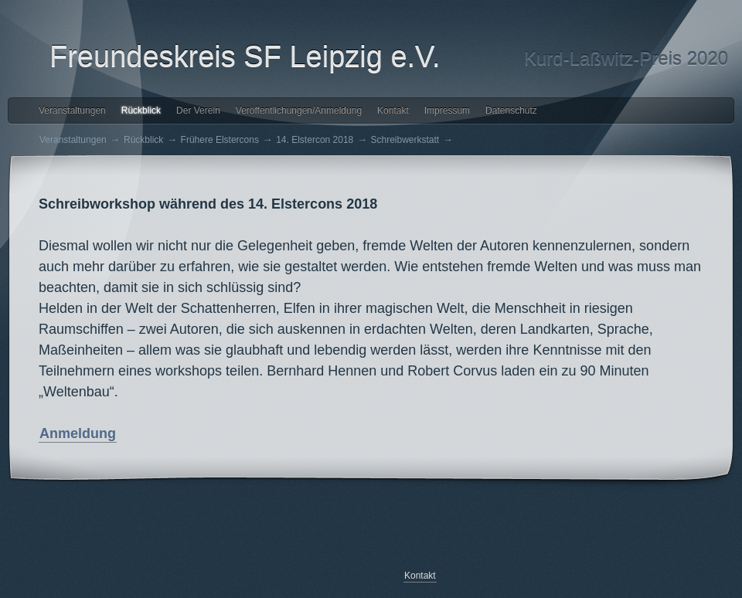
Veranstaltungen (72, 110)
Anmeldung (77, 433)
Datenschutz (511, 110)
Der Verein (198, 110)
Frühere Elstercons (220, 139)
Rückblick (141, 110)
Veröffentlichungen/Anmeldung (299, 110)
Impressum (447, 110)
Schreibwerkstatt (405, 139)
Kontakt (393, 110)
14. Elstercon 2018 (314, 139)
